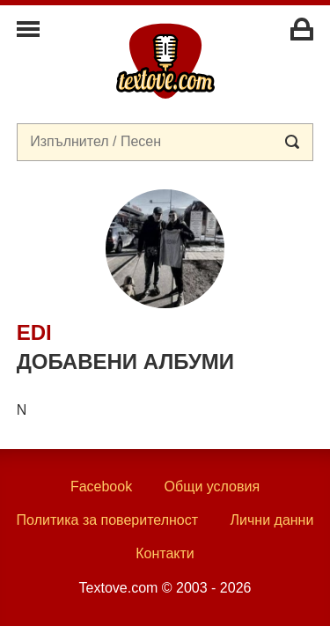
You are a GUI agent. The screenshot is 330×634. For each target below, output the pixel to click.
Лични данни (272, 519)
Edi (34, 332)
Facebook (101, 486)
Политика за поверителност (108, 519)
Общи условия (212, 486)
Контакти (165, 553)
